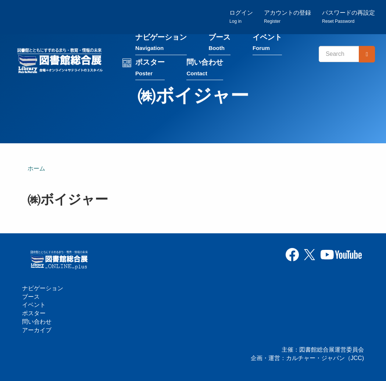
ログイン (241, 17)
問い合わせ (204, 68)
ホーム (36, 168)
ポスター (150, 68)
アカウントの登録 (287, 17)
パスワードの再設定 (348, 17)
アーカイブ (36, 330)
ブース (219, 43)
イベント (267, 43)
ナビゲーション (161, 43)
